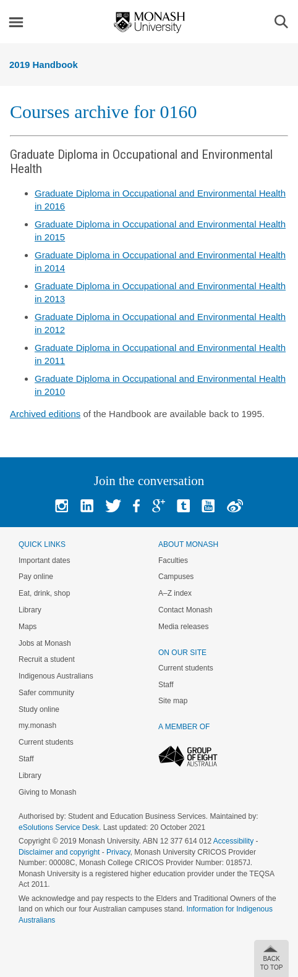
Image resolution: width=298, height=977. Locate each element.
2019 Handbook (43, 64)
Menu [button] (16, 22)
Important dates (44, 560)
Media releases (183, 626)
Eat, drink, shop (44, 593)
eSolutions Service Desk (59, 827)
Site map (172, 700)
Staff (26, 759)
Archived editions (45, 413)
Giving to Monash (47, 792)
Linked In (86, 505)
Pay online (36, 576)
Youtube (208, 505)
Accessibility (233, 841)
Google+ (158, 505)
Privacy (118, 852)
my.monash (37, 725)
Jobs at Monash (45, 643)
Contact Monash (185, 610)
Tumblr (183, 505)
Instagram (61, 505)
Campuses (176, 576)
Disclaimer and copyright (59, 852)
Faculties (173, 560)
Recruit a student (47, 659)
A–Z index (175, 593)
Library (30, 610)
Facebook (136, 505)
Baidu (235, 505)
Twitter (113, 505)
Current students (46, 742)
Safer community (46, 692)
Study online (39, 709)
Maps (27, 626)
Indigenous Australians (56, 676)
